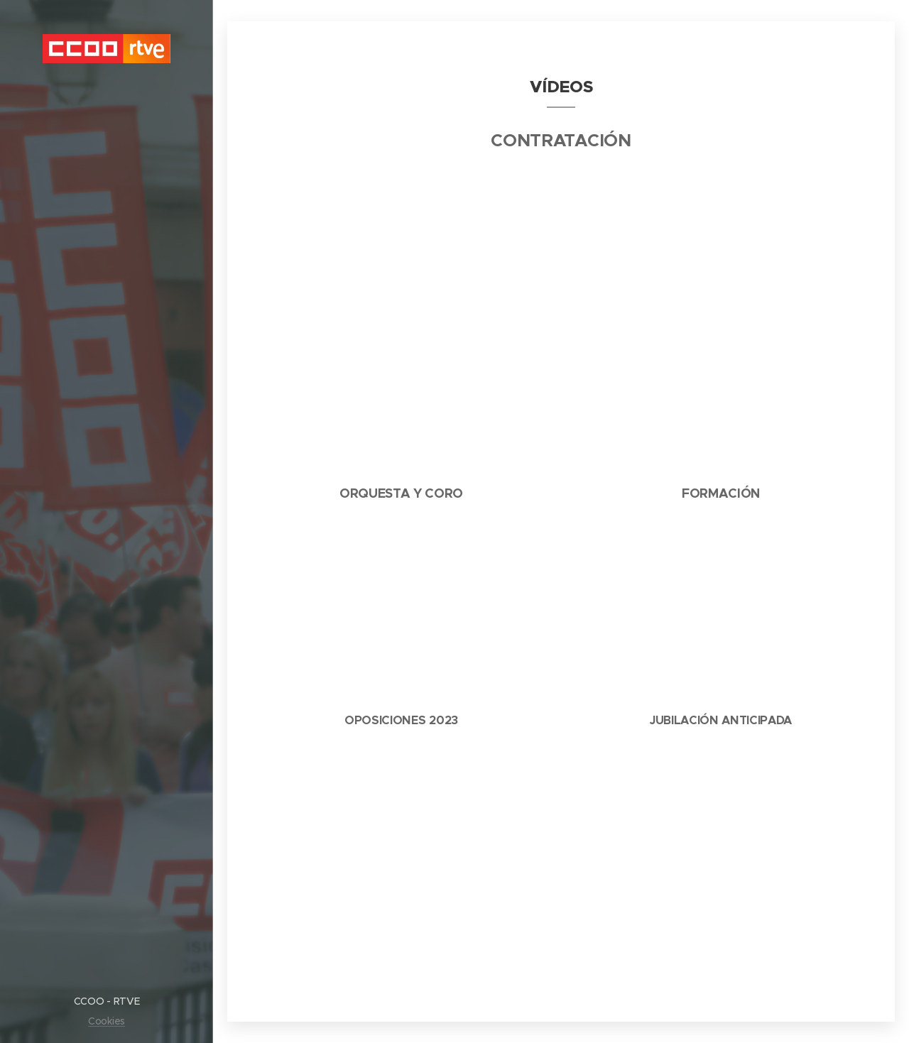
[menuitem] (106, 431)
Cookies (106, 1021)
